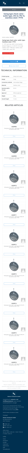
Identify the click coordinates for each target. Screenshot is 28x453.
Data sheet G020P (14, 66)
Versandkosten (6, 449)
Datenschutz (6, 445)
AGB (4, 447)
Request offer (14, 61)
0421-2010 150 (7, 425)
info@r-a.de (6, 424)
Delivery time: (8, 53)
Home (4, 439)
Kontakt (4, 442)
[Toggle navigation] (24, 3)
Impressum (5, 444)
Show (14, 136)
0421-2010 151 (7, 427)
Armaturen (5, 440)
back (14, 9)
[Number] (6, 58)
